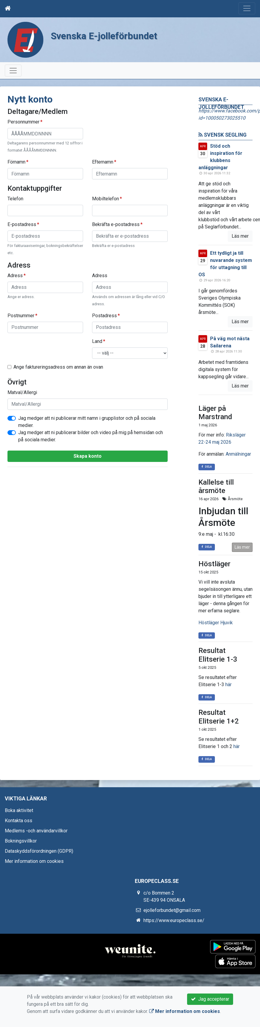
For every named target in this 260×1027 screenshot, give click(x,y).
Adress (15, 275)
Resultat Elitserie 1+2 (218, 716)
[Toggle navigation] (246, 8)
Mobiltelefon (105, 199)
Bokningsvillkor (21, 841)
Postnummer (20, 315)
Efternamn (102, 162)
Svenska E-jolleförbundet (110, 36)
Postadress (104, 315)
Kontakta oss (18, 820)
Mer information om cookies (34, 861)
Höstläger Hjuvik (215, 622)
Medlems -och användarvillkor (36, 831)
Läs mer (240, 236)
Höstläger (214, 564)
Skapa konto (88, 456)
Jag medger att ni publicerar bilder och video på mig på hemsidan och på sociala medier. (90, 436)
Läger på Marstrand (215, 412)
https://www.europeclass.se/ (173, 920)
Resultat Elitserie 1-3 (217, 654)
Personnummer (23, 122)
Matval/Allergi (22, 392)
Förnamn (16, 162)
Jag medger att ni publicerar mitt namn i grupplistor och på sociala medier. (86, 421)
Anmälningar (238, 454)
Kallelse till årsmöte (216, 486)
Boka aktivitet (19, 810)
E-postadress (21, 224)
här (228, 684)
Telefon (15, 199)
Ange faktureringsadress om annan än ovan (58, 367)
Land (97, 341)
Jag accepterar (210, 999)
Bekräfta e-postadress (116, 224)
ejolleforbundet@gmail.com (172, 910)
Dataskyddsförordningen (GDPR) (39, 851)
